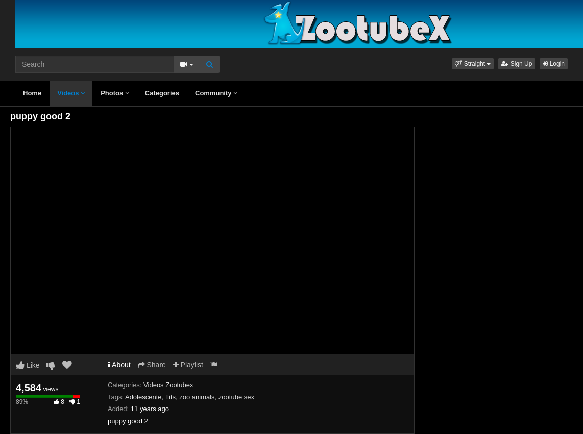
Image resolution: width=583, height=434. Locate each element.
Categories (162, 93)
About (119, 365)
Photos (115, 93)
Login (554, 63)
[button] (473, 63)
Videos (71, 93)
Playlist (188, 365)
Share (152, 365)
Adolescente (143, 397)
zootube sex (236, 397)
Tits (170, 397)
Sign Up (516, 63)
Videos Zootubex (168, 385)
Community (216, 93)
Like (28, 365)
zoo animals (196, 397)
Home (32, 93)
